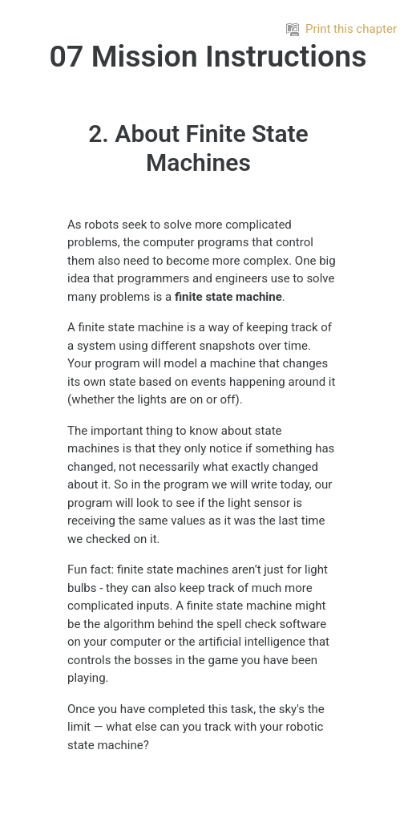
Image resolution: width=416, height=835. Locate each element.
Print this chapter (341, 29)
